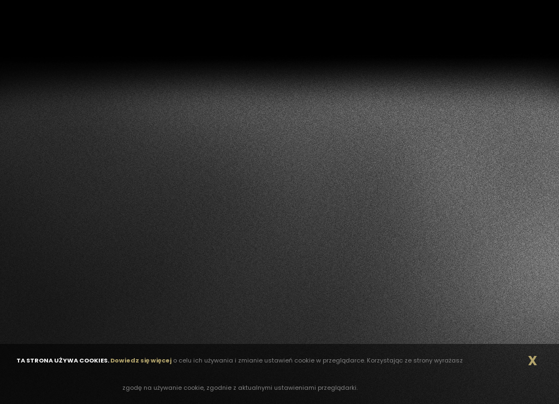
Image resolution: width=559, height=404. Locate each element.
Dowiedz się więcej (140, 360)
